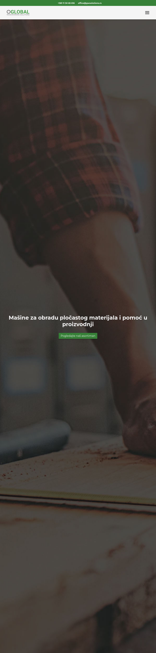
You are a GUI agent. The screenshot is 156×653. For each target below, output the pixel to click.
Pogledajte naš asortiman (78, 335)
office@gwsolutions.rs (90, 3)
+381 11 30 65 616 (66, 3)
